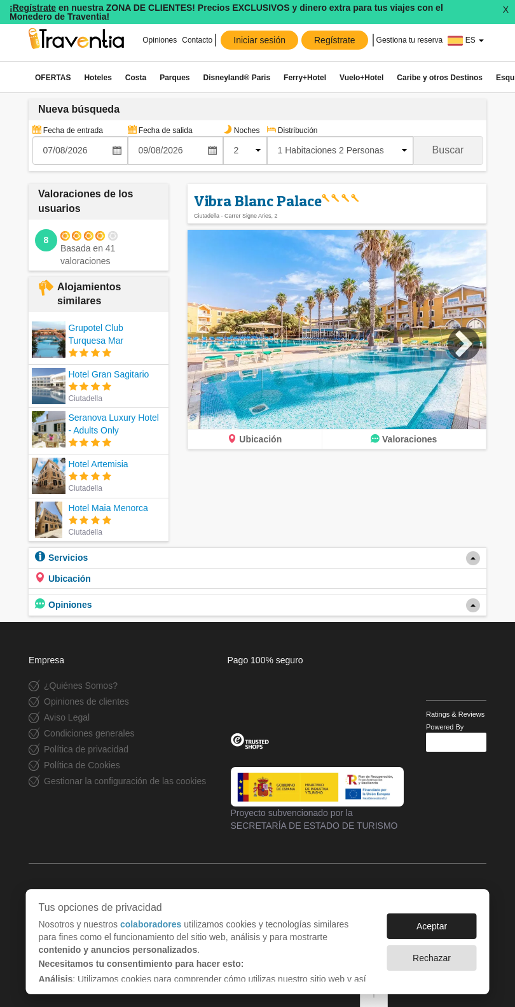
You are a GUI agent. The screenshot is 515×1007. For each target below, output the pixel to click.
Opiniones (159, 40)
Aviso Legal (67, 717)
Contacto (197, 40)
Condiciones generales (89, 733)
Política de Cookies (82, 765)
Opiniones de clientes (86, 701)
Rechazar (432, 958)
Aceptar (431, 926)
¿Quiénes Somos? (81, 685)
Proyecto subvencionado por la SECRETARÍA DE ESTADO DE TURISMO (317, 799)
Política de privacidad (86, 749)
